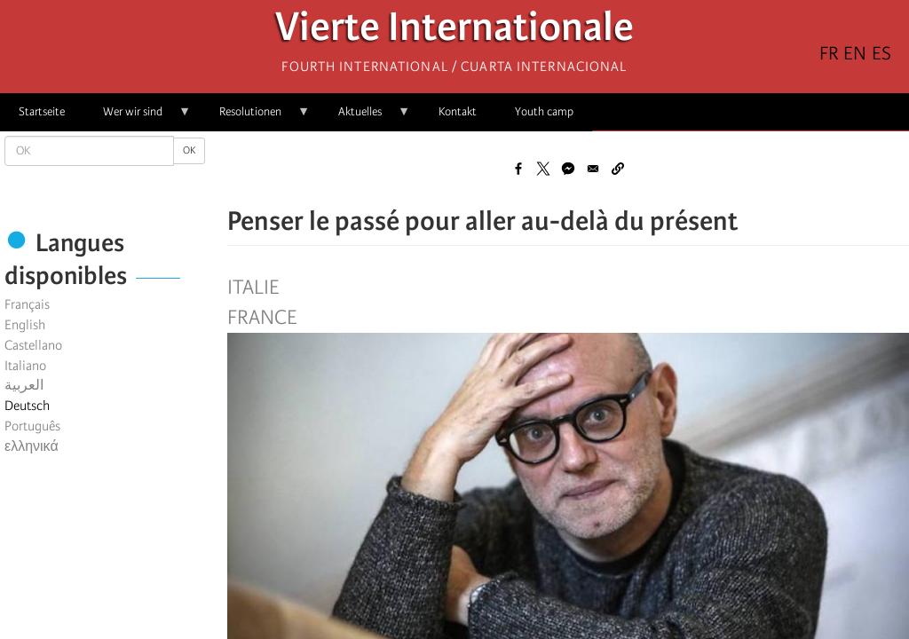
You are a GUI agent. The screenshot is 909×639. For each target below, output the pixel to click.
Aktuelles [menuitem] (365, 117)
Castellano (33, 345)
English (24, 325)
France (261, 317)
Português (32, 426)
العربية (23, 385)
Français (27, 304)
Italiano (25, 366)
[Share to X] (543, 169)
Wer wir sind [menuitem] (137, 117)
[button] (618, 169)
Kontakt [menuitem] (458, 111)
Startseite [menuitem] (42, 111)
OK (189, 150)
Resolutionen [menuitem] (255, 117)
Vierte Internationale (454, 31)
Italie (253, 287)
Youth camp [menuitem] (544, 111)
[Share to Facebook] (518, 169)
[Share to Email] (593, 169)
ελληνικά (31, 446)
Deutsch (27, 406)
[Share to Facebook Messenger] (568, 169)
